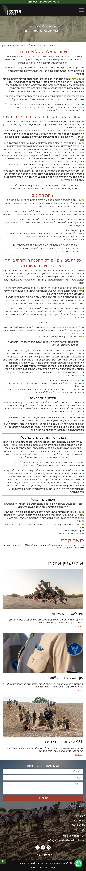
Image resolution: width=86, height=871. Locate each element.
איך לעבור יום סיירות (67, 613)
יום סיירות (80, 815)
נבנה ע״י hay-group (24, 863)
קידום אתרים (49, 867)
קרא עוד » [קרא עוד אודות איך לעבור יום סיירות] (79, 626)
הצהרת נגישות (43, 854)
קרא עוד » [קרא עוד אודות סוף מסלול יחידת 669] (79, 690)
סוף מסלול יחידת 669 (66, 677)
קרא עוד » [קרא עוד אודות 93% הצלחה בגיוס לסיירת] (79, 755)
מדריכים (80, 811)
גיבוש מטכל (78, 820)
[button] (3, 861)
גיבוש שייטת (78, 824)
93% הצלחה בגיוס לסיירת (63, 742)
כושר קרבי (57, 26)
